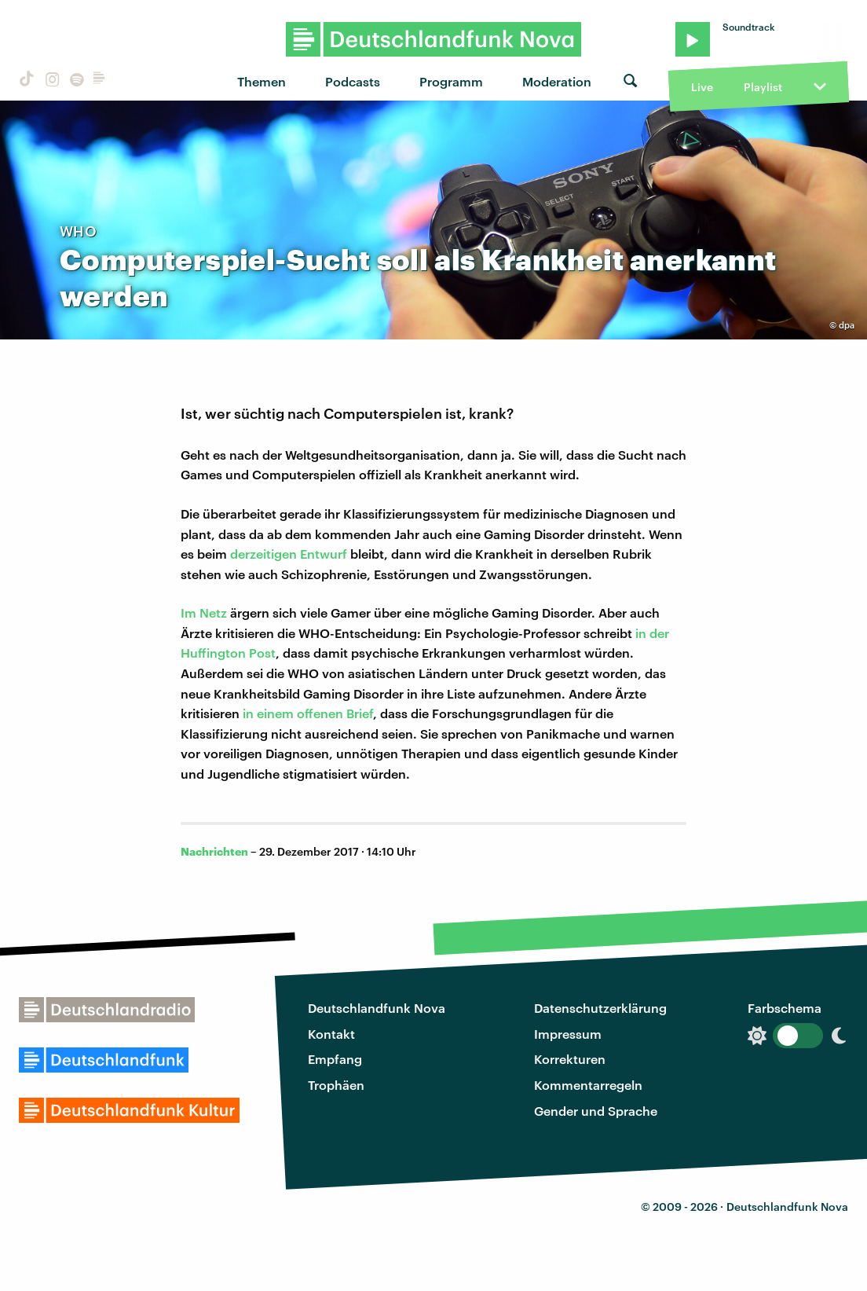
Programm (451, 81)
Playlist (763, 87)
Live (702, 87)
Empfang (335, 1058)
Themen (261, 81)
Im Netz (204, 612)
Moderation (556, 81)
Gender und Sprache (595, 1110)
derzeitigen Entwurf (288, 553)
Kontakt (331, 1033)
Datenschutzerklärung (600, 1007)
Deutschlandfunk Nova (376, 1007)
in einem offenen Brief (308, 713)
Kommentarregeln (588, 1084)
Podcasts (352, 81)
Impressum (568, 1033)
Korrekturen (569, 1058)
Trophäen (336, 1084)
